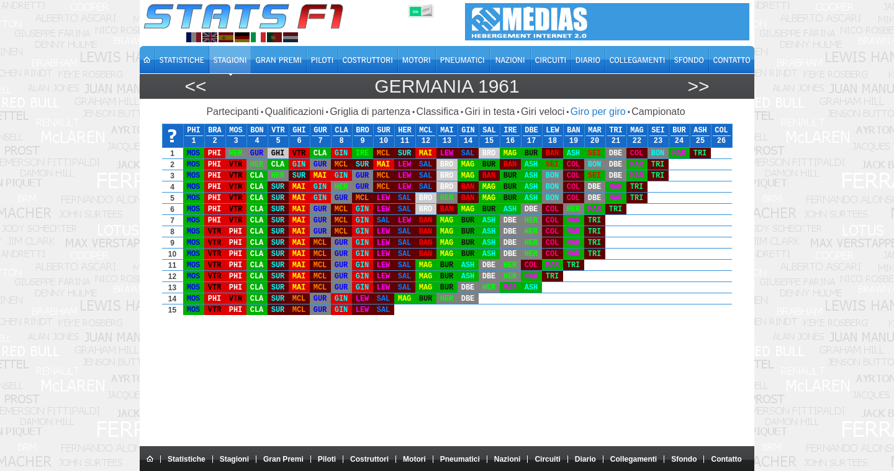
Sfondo (684, 459)
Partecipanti (232, 111)
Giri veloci (542, 111)
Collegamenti (633, 459)
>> (698, 86)
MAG (637, 130)
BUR (679, 130)
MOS (236, 130)
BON (257, 130)
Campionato (658, 111)
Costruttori (369, 459)
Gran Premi (283, 459)
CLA (341, 130)
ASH (700, 130)
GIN (468, 130)
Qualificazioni (293, 111)
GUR (320, 130)
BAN (573, 130)
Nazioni (507, 459)
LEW (552, 130)
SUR (384, 130)
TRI (616, 130)
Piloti (327, 459)
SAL (489, 130)
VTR (278, 130)
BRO (362, 130)
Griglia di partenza (370, 111)
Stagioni (234, 459)
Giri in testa (490, 111)
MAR (595, 130)
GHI (299, 130)
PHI (194, 130)
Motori (414, 459)
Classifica (438, 111)
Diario (585, 459)
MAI (447, 130)
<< (195, 86)
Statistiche (186, 459)
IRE (510, 130)
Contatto (726, 459)
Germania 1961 (446, 86)
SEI (658, 130)
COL (721, 130)
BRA (215, 130)
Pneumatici (460, 459)
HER (405, 130)
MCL (426, 130)
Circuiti (547, 459)
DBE (531, 130)
